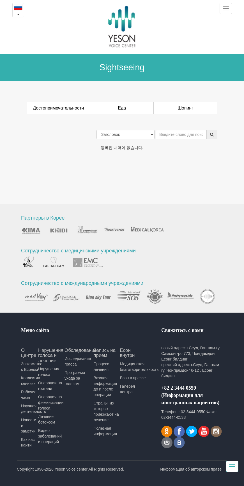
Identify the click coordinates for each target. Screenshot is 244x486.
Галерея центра (127, 389)
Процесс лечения (101, 367)
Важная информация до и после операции (105, 386)
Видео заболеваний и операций (50, 436)
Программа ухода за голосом (75, 378)
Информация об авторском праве (191, 469)
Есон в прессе (133, 378)
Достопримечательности (58, 108)
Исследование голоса (78, 361)
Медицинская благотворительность (133, 367)
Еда (122, 108)
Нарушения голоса (48, 372)
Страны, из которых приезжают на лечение (106, 411)
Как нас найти (27, 442)
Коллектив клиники (29, 381)
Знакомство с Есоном (29, 367)
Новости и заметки (28, 425)
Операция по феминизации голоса (50, 402)
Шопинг (185, 108)
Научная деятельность (29, 409)
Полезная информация (105, 431)
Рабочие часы (28, 395)
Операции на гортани (50, 386)
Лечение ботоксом (46, 419)
